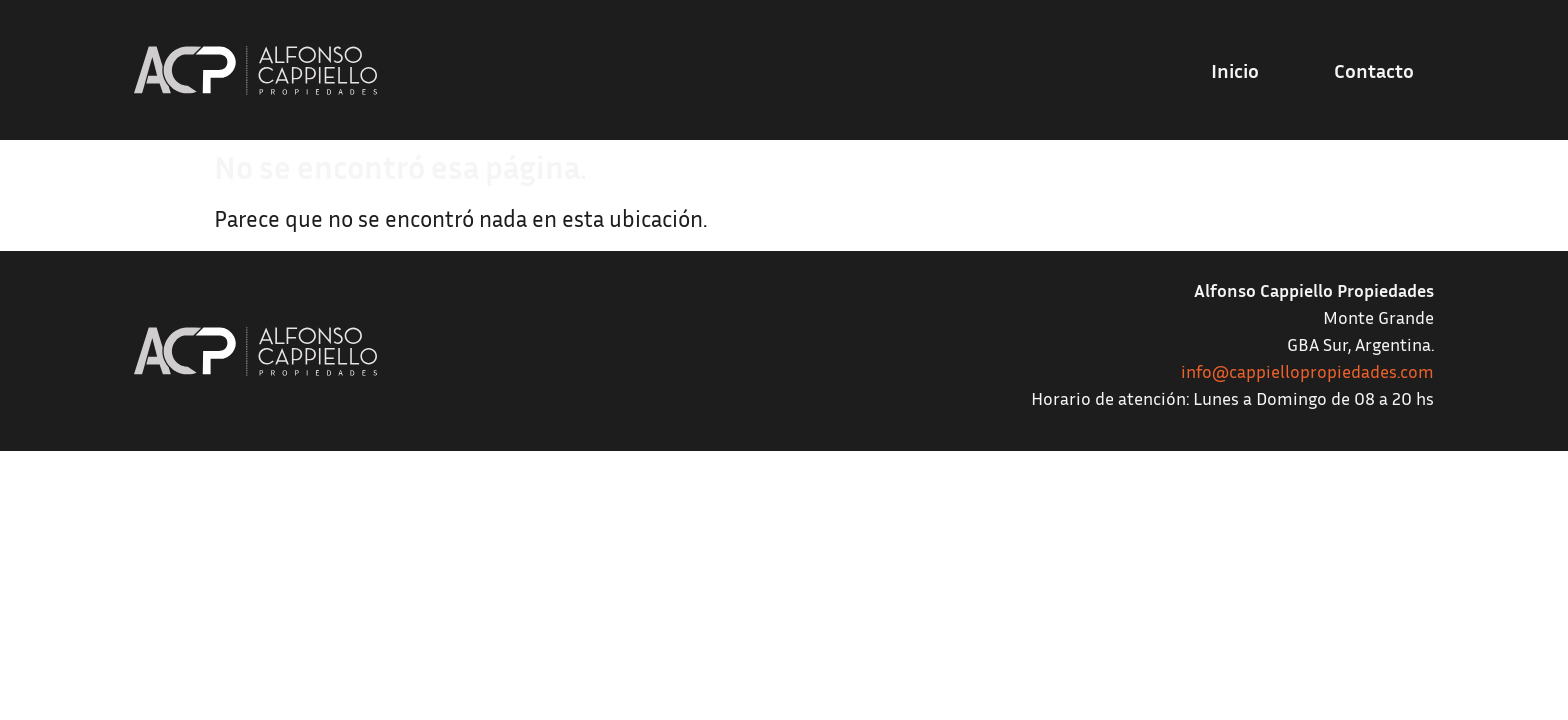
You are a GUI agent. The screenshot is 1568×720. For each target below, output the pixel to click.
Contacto (1374, 70)
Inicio (1235, 70)
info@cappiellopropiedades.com (1307, 371)
